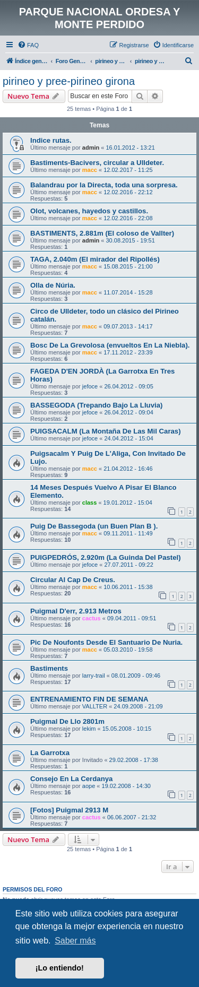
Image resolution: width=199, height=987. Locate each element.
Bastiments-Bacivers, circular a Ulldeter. (97, 163)
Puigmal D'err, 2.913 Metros (76, 611)
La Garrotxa (50, 753)
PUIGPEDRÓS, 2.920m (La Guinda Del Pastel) (105, 557)
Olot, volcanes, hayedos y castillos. (89, 211)
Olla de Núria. (52, 285)
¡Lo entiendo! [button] (60, 968)
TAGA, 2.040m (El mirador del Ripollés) (95, 259)
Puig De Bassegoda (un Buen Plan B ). (94, 526)
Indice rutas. (51, 140)
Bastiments (49, 668)
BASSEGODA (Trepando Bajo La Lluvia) (96, 405)
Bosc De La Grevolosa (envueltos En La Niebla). (109, 345)
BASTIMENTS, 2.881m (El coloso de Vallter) (102, 233)
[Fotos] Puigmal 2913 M (69, 810)
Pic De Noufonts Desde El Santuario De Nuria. (106, 642)
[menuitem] (28, 45)
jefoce (90, 386)
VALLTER (94, 706)
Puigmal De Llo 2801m (67, 721)
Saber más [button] (75, 940)
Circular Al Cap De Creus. (72, 580)
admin (90, 147)
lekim (89, 728)
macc (89, 170)
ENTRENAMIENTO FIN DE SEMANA (89, 699)
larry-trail (93, 675)
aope (88, 786)
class (89, 502)
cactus (91, 618)
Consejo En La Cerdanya (71, 779)
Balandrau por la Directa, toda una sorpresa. (104, 185)
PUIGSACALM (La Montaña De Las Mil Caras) (105, 431)
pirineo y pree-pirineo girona (69, 81)
